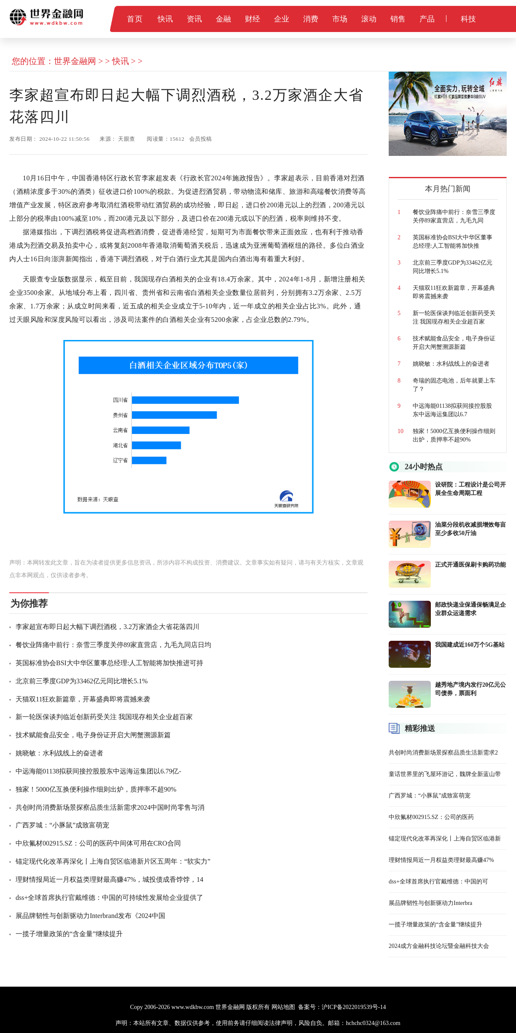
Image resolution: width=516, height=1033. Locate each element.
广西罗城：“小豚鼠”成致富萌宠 (62, 825)
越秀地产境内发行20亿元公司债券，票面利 (470, 689)
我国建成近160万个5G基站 (470, 645)
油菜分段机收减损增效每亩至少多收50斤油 (470, 529)
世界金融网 (75, 61)
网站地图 (283, 1007)
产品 (427, 19)
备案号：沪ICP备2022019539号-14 (342, 1007)
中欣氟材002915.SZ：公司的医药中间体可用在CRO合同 (98, 843)
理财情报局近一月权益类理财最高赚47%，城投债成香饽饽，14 (109, 879)
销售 (398, 19)
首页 (134, 19)
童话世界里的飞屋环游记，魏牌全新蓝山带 (445, 774)
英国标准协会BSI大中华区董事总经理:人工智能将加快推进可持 (109, 662)
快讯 (165, 19)
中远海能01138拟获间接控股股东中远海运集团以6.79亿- (98, 771)
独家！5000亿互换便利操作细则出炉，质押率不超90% (96, 789)
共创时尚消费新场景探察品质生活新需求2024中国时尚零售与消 (110, 807)
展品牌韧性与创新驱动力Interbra (430, 903)
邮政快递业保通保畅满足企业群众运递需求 (470, 609)
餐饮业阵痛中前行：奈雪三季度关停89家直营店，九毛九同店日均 (113, 644)
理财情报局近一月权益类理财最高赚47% (441, 860)
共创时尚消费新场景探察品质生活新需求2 (443, 752)
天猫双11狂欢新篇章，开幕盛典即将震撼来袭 (83, 699)
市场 (340, 19)
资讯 (194, 19)
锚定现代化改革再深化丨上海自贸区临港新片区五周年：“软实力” (113, 861)
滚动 (369, 19)
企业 (282, 19)
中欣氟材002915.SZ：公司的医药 (431, 817)
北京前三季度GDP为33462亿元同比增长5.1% (82, 681)
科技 (468, 19)
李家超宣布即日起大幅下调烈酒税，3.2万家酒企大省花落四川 (107, 626)
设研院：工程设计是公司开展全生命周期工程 (470, 489)
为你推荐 (29, 603)
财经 (253, 19)
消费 (311, 19)
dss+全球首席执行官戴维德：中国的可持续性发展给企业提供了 (109, 897)
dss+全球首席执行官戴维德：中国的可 (438, 881)
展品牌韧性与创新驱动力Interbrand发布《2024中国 (90, 915)
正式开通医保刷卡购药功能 (470, 565)
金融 (223, 19)
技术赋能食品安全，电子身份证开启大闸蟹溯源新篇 (93, 735)
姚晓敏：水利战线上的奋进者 (59, 753)
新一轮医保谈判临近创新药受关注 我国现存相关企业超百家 (104, 716)
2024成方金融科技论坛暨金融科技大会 (439, 946)
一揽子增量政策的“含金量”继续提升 (69, 933)
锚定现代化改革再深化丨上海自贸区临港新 (445, 838)
